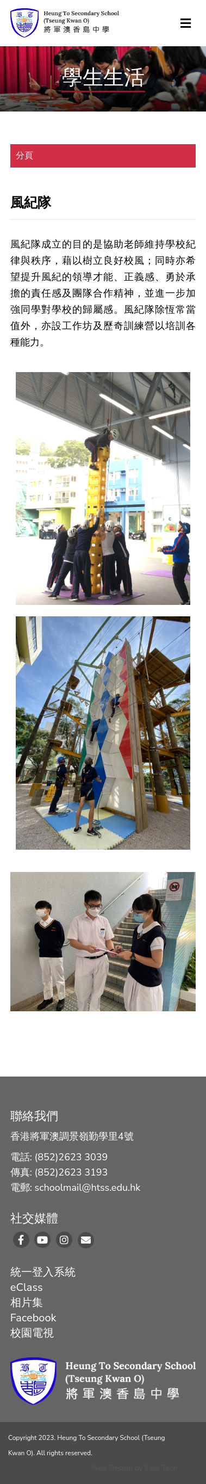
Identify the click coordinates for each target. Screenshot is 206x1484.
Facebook (33, 1317)
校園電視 (32, 1333)
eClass (26, 1287)
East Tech (161, 1468)
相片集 (26, 1302)
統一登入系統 (43, 1272)
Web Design (111, 1468)
